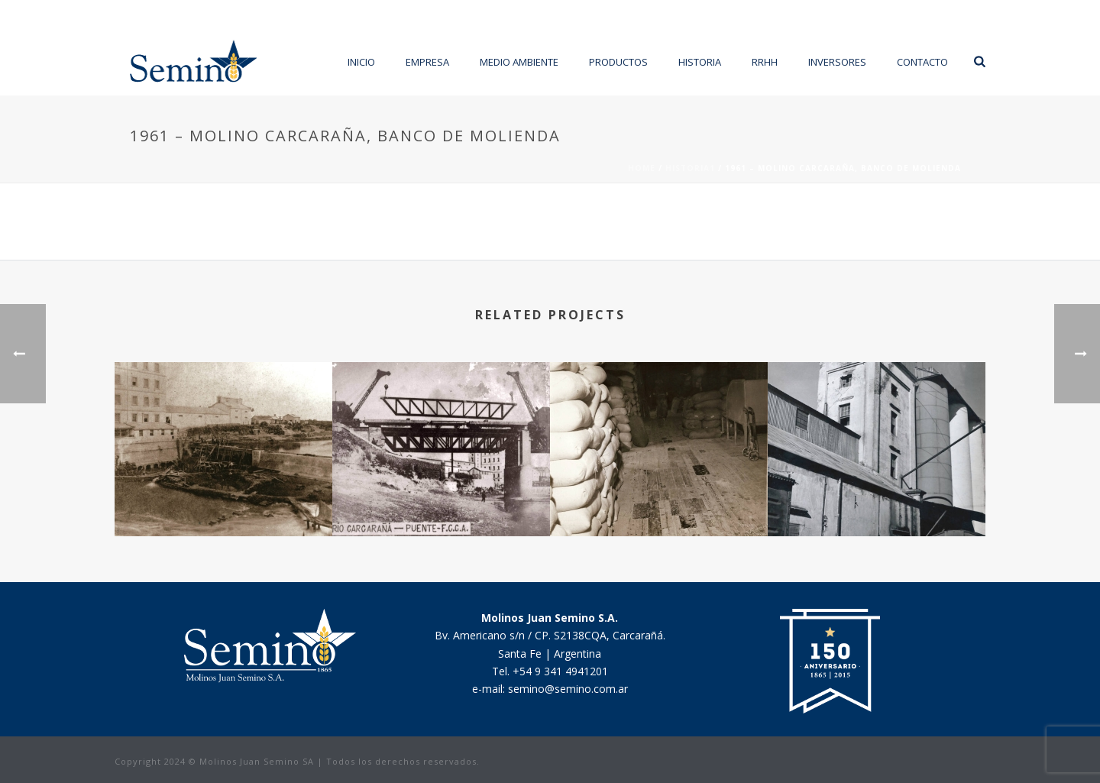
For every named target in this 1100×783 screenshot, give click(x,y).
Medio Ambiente (519, 62)
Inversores (837, 62)
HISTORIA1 (690, 168)
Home (641, 168)
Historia (699, 62)
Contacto (922, 62)
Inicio (361, 62)
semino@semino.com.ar (568, 688)
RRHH (765, 62)
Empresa (427, 62)
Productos (618, 62)
